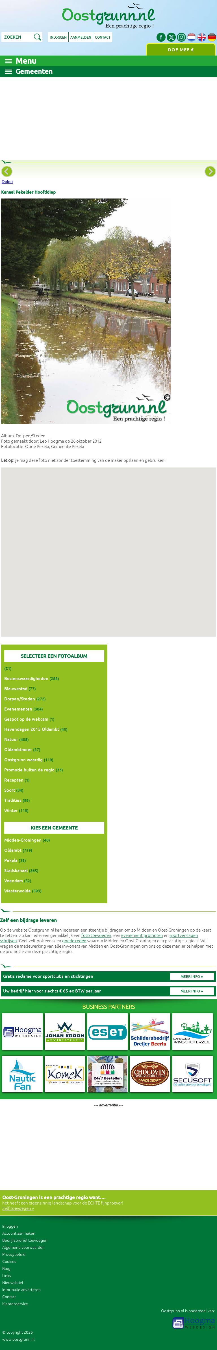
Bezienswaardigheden (26, 678)
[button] (108, 547)
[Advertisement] (108, 116)
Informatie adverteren (21, 1289)
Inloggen (58, 37)
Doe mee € (181, 50)
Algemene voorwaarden (23, 1247)
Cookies (9, 1261)
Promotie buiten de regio (29, 770)
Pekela (11, 860)
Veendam (13, 880)
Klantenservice (15, 1304)
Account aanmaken (18, 1233)
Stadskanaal (16, 870)
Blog (6, 1268)
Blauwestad (15, 688)
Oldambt (12, 850)
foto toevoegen (96, 935)
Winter (11, 810)
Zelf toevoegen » (18, 1208)
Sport (9, 790)
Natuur (11, 739)
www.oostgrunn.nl (18, 1339)
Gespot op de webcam (26, 719)
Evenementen (18, 709)
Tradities (12, 800)
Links (6, 1275)
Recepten (13, 780)
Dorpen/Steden (19, 699)
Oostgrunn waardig (23, 759)
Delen (7, 181)
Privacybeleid (13, 1254)
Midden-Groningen (23, 840)
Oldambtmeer (18, 749)
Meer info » (192, 976)
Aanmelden (80, 37)
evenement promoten (142, 935)
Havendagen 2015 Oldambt (31, 729)
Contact (102, 37)
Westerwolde (17, 891)
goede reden (74, 941)
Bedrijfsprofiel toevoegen (24, 1240)
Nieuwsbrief (12, 1282)
